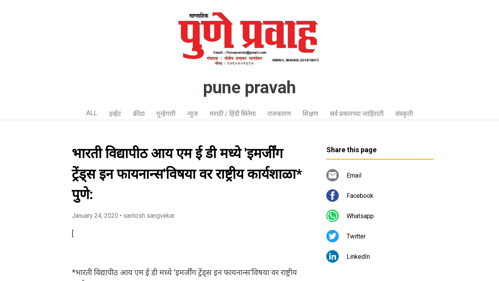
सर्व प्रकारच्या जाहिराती (357, 113)
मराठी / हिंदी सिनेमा (233, 113)
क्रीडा (139, 113)
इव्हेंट (115, 113)
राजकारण (279, 113)
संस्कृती (404, 113)
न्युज (192, 113)
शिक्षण (310, 113)
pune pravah (249, 87)
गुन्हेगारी (165, 113)
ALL (91, 113)
